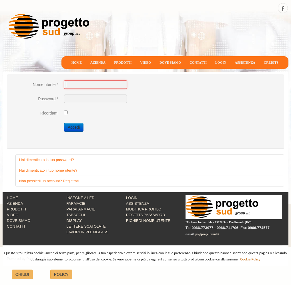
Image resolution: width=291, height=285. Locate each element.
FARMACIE (75, 203)
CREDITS (271, 62)
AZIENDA (97, 62)
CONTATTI (198, 62)
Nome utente (45, 84)
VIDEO (145, 62)
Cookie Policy (250, 259)
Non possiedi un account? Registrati (49, 181)
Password (48, 99)
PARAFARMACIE (80, 209)
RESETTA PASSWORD (145, 215)
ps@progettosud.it (207, 234)
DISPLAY (74, 220)
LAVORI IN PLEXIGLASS (87, 232)
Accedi (74, 127)
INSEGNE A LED (80, 198)
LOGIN (220, 62)
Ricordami (49, 113)
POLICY (61, 274)
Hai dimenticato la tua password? (46, 160)
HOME (76, 62)
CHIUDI (22, 274)
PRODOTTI (122, 62)
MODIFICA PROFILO (144, 209)
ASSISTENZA (245, 62)
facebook (283, 8)
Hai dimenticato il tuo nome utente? (48, 170)
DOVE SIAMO (170, 62)
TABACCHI (75, 215)
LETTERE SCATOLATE (85, 226)
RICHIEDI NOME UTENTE (148, 220)
